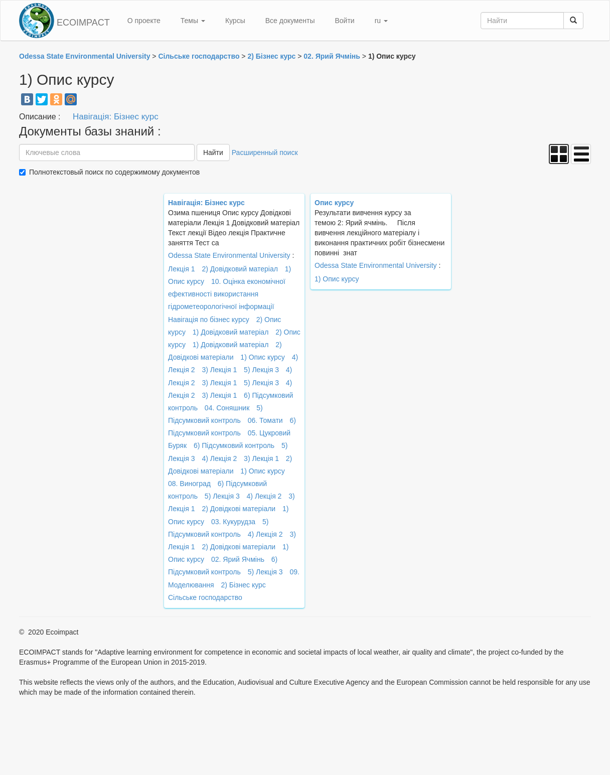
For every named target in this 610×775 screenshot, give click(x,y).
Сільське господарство (205, 597)
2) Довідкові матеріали (238, 509)
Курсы (235, 21)
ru (381, 21)
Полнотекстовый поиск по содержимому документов (114, 172)
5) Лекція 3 (261, 370)
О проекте (144, 21)
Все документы (290, 21)
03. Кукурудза (233, 522)
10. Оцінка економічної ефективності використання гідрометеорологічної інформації (226, 294)
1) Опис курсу (262, 357)
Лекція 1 (181, 269)
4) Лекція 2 (219, 458)
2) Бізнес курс (243, 585)
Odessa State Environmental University (229, 255)
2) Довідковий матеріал (240, 269)
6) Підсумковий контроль (234, 445)
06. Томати (265, 420)
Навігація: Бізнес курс (116, 116)
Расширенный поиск (265, 152)
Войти (344, 21)
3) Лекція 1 (219, 370)
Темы (193, 21)
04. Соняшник (227, 408)
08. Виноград (189, 484)
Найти (213, 152)
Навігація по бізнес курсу (208, 320)
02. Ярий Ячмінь (237, 559)
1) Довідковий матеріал (231, 332)
